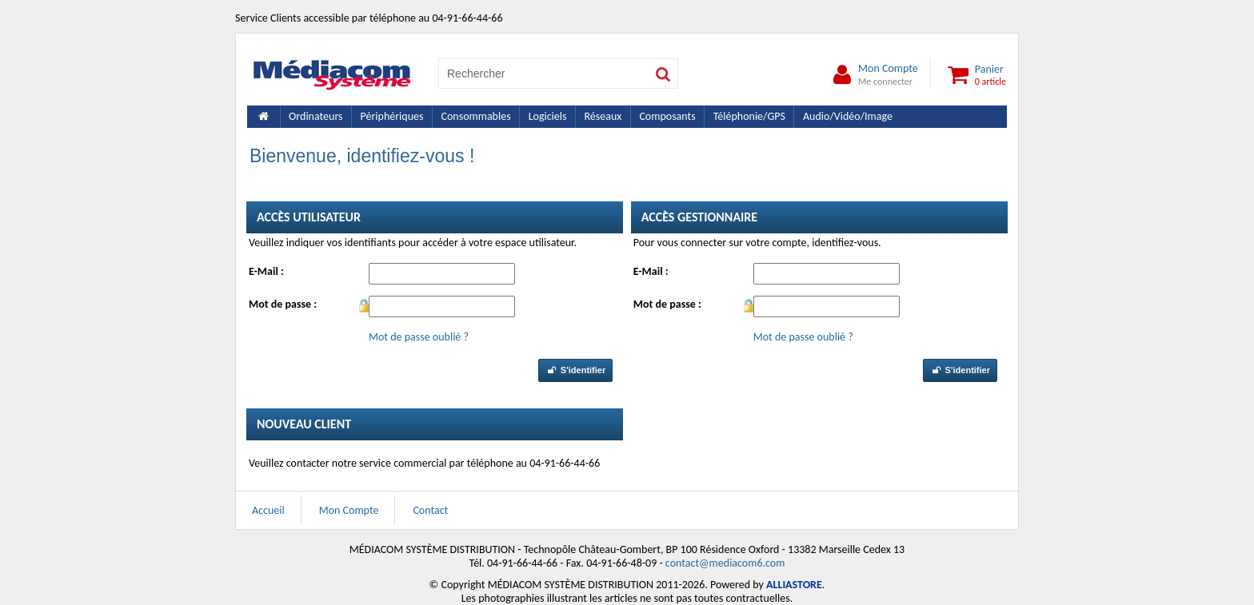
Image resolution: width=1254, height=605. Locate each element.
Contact (430, 510)
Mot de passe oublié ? (419, 337)
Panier (974, 74)
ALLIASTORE (794, 584)
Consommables (475, 116)
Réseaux (602, 116)
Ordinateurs (315, 116)
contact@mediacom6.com (725, 563)
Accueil (268, 510)
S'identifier (575, 370)
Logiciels (548, 116)
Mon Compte (872, 74)
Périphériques (392, 116)
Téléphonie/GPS (749, 116)
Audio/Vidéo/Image (848, 116)
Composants (667, 116)
